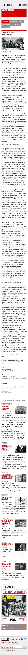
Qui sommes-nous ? (6, 24)
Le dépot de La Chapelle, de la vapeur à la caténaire (6, 448)
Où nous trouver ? (16, 24)
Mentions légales (6, 642)
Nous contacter (5, 27)
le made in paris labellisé (6, 498)
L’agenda (21, 21)
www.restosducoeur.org (8, 389)
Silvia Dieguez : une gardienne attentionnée (6, 564)
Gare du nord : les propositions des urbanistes (7, 476)
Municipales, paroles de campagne (5, 408)
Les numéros (5, 21)
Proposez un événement (7, 628)
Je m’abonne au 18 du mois (9, 13)
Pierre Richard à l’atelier (7, 544)
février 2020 (4, 32)
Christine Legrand (7, 51)
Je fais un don (5, 15)
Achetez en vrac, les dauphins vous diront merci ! (7, 522)
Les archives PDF (13, 21)
